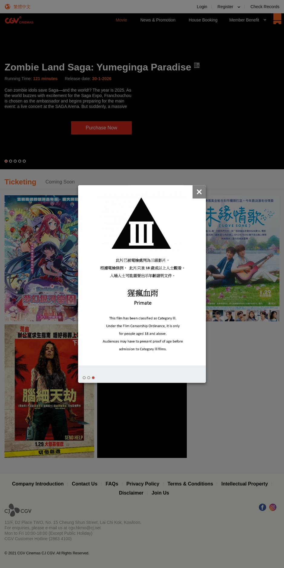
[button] (84, 377)
